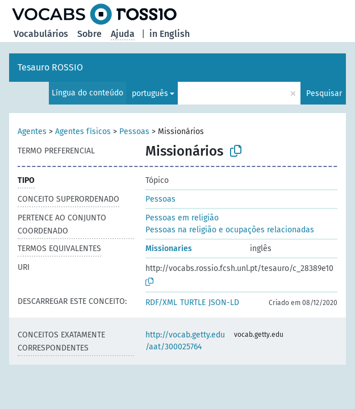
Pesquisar (324, 93)
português (150, 93)
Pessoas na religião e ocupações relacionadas (229, 230)
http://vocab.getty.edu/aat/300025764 (185, 341)
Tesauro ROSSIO (50, 67)
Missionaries (168, 248)
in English (169, 33)
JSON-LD (223, 302)
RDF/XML (161, 302)
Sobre (89, 33)
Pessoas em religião (182, 218)
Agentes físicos (83, 131)
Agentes (32, 131)
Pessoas (134, 131)
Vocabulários (41, 33)
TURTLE (193, 302)
